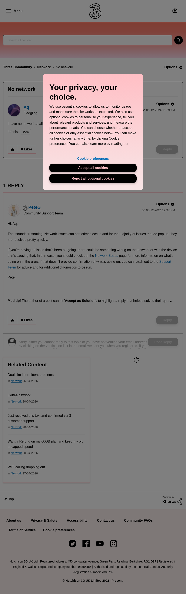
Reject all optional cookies (93, 178)
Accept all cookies (93, 168)
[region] (93, 132)
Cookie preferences (93, 158)
